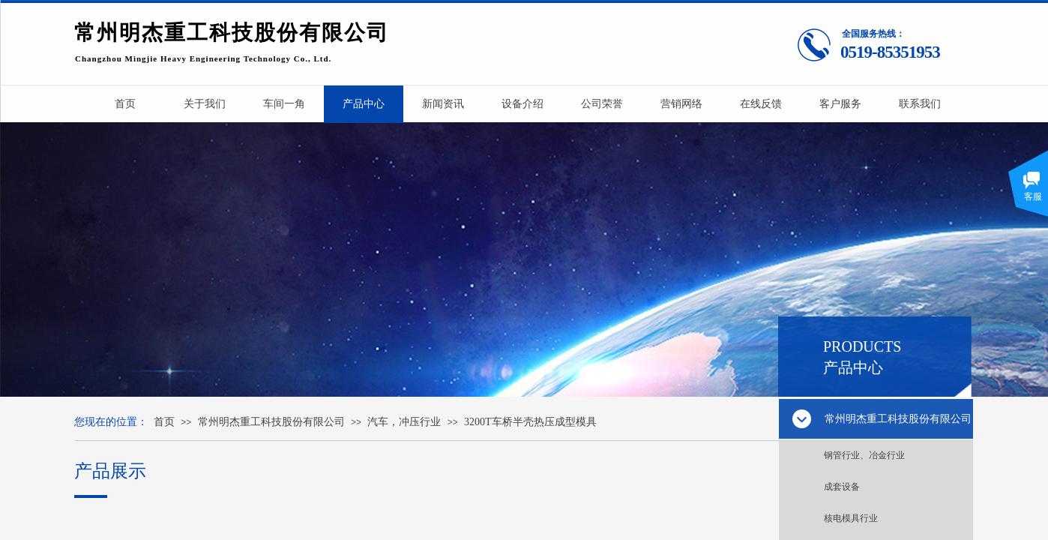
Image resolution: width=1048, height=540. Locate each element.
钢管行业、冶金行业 (864, 455)
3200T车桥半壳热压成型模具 (530, 422)
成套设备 (842, 487)
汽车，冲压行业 (404, 422)
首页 (164, 422)
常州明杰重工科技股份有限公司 (271, 422)
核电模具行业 (851, 518)
